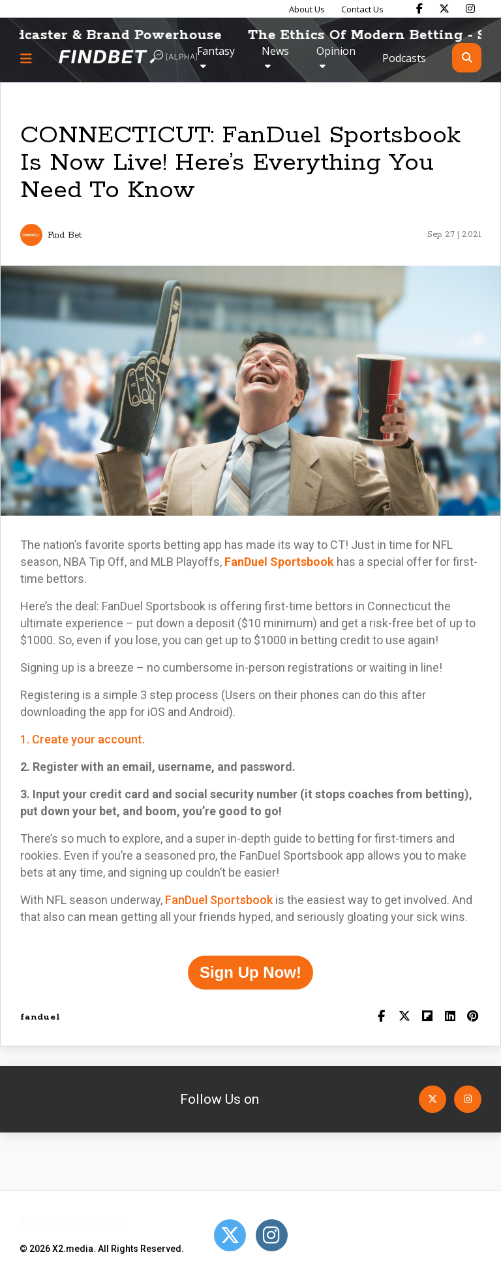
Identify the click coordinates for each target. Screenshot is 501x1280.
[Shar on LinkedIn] (450, 1017)
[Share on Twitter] (404, 1017)
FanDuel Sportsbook (219, 900)
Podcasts (404, 58)
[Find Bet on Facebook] (419, 8)
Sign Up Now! (250, 972)
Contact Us (362, 9)
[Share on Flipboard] (427, 1017)
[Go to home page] (128, 57)
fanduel (40, 1017)
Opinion (336, 51)
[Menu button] (26, 58)
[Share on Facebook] (381, 1017)
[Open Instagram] (467, 1099)
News (275, 51)
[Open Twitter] (432, 1099)
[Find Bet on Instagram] (470, 8)
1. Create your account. (82, 739)
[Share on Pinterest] (472, 1017)
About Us (307, 9)
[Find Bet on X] (444, 8)
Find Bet (65, 235)
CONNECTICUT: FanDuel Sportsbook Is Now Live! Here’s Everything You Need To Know (240, 163)
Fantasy (216, 51)
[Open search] (466, 57)
